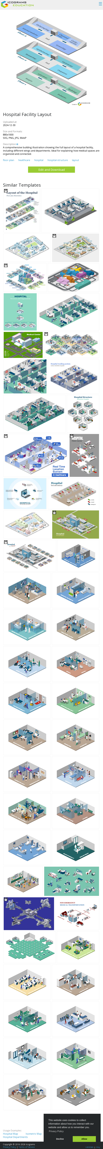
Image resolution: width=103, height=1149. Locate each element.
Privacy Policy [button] (56, 1131)
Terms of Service (26, 1147)
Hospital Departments (15, 1137)
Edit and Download (51, 170)
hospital (38, 160)
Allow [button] (84, 1139)
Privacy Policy (9, 1147)
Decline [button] (60, 1139)
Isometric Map (34, 1133)
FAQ (98, 1147)
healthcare (24, 160)
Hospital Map (10, 1133)
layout (75, 160)
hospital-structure (57, 160)
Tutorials (89, 1147)
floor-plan (8, 160)
